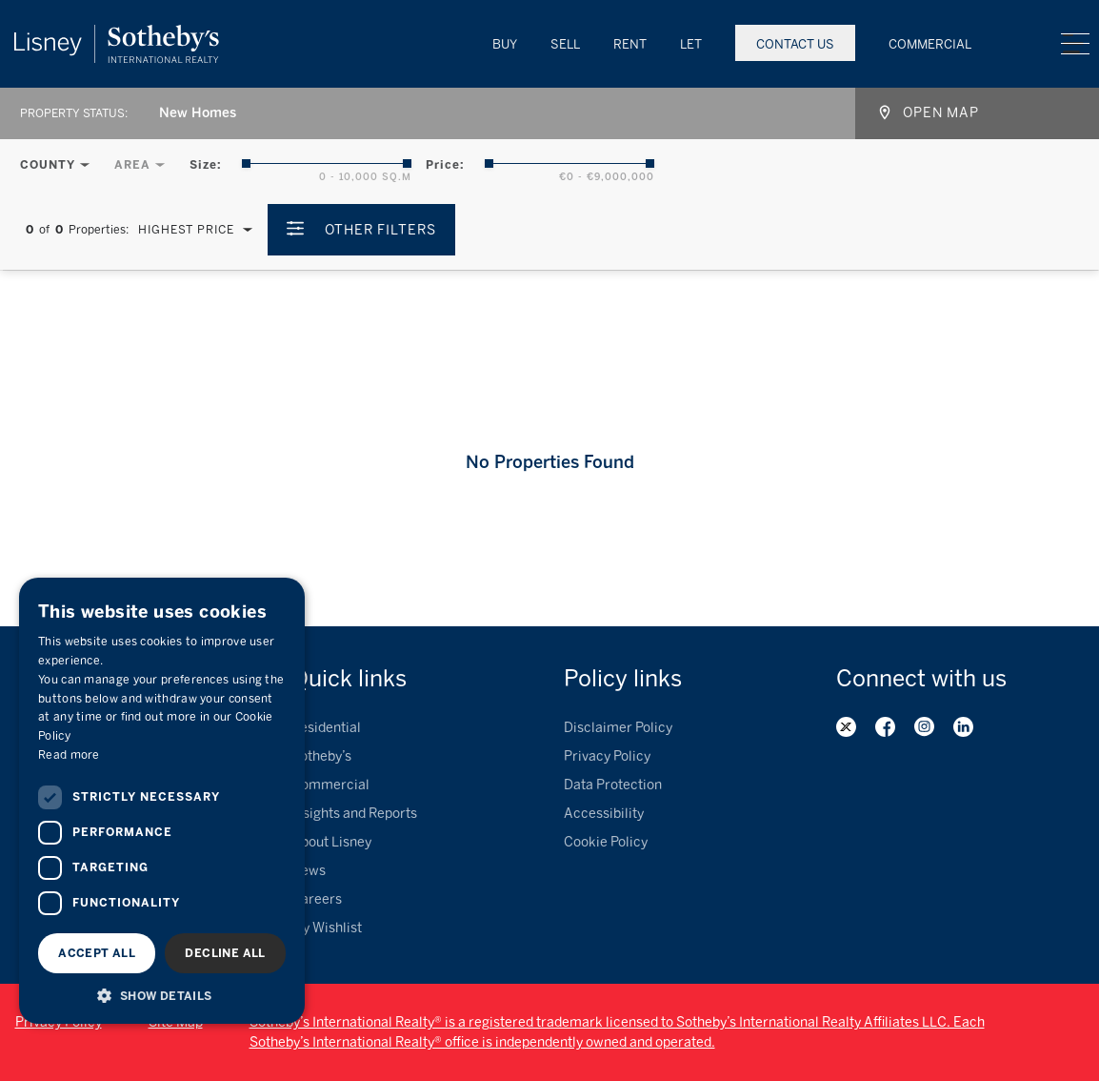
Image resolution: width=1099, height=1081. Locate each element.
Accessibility (604, 814)
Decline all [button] (225, 953)
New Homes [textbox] (197, 113)
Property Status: (74, 113)
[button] (162, 995)
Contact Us (795, 44)
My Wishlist (326, 928)
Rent (630, 44)
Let (691, 44)
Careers (316, 899)
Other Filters (380, 230)
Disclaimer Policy (618, 728)
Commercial (930, 44)
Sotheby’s (321, 756)
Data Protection (613, 785)
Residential (326, 728)
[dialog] (162, 801)
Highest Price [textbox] (186, 229)
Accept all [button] (96, 953)
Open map (941, 113)
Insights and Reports (354, 814)
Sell (565, 44)
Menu (1075, 43)
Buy (504, 44)
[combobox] (189, 113)
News (308, 871)
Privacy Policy (607, 756)
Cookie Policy (606, 842)
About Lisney (331, 842)
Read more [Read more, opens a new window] (69, 755)
